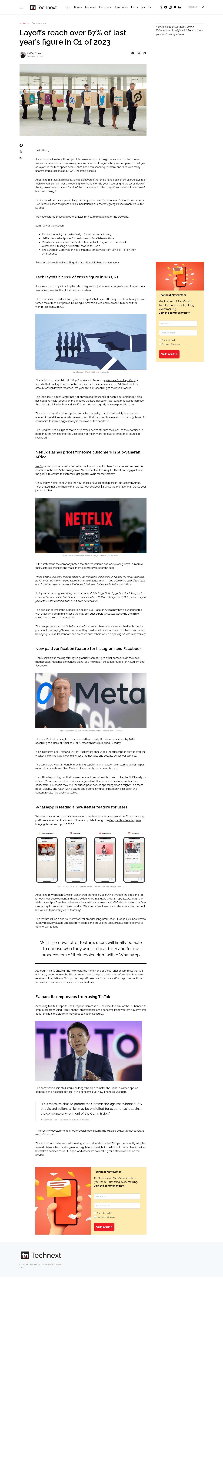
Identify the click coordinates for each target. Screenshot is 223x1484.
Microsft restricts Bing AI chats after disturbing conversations (84, 262)
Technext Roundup (104, 1217)
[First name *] (117, 1197)
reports (63, 1006)
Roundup (24, 23)
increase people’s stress (121, 404)
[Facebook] (165, 7)
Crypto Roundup (103, 1213)
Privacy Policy (48, 1264)
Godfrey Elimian (34, 53)
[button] (21, 7)
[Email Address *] (117, 1206)
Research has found (108, 400)
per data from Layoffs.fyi (120, 380)
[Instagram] (170, 7)
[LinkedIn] (179, 7)
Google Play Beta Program (125, 820)
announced (100, 751)
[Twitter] (161, 7)
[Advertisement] (180, 95)
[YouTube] (174, 7)
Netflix (39, 466)
